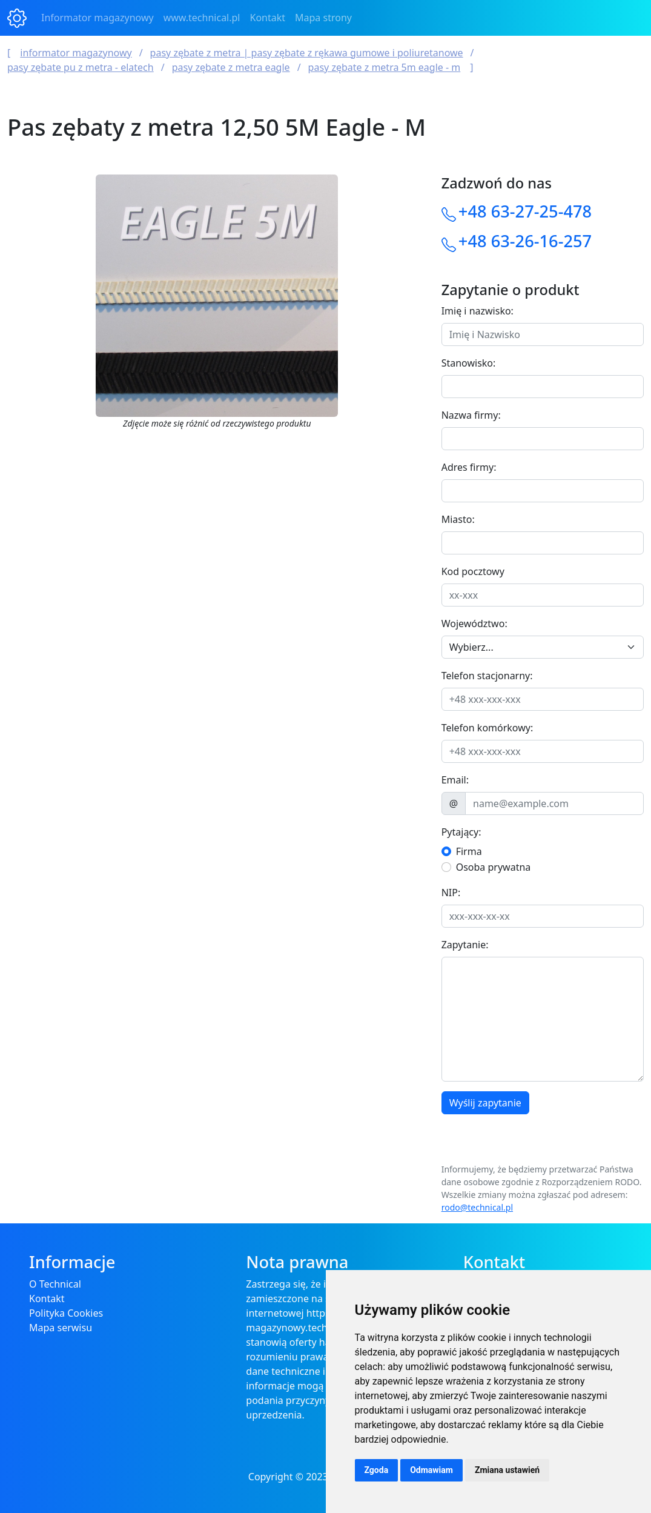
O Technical (55, 1284)
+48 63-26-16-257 (525, 241)
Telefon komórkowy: (487, 727)
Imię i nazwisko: (477, 311)
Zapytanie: (465, 944)
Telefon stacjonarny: (487, 675)
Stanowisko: (468, 363)
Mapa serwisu (60, 1327)
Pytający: (461, 832)
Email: (455, 779)
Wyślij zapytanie (485, 1102)
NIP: (451, 892)
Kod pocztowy (472, 571)
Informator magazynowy (97, 17)
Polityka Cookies (66, 1313)
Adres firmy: (469, 467)
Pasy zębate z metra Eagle (231, 67)
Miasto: (458, 519)
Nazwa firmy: (471, 415)
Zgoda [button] (377, 1470)
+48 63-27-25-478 (525, 211)
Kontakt (268, 17)
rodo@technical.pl (477, 1207)
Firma (469, 851)
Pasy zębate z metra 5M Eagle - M (384, 67)
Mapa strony (323, 17)
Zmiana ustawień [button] (507, 1470)
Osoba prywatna (493, 867)
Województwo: (474, 623)
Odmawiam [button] (431, 1470)
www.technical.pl (202, 17)
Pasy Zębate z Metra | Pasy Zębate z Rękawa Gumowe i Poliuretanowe (306, 52)
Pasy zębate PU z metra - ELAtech (80, 67)
